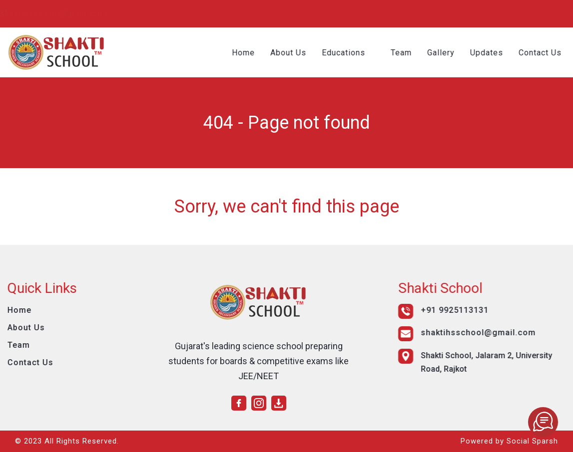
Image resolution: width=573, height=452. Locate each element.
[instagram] (543, 12)
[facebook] (528, 12)
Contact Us (542, 52)
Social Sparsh (532, 441)
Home (245, 52)
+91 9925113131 (63, 13)
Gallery (443, 52)
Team (403, 52)
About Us (291, 52)
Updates (489, 52)
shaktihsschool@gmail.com (180, 13)
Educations (346, 52)
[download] (558, 12)
